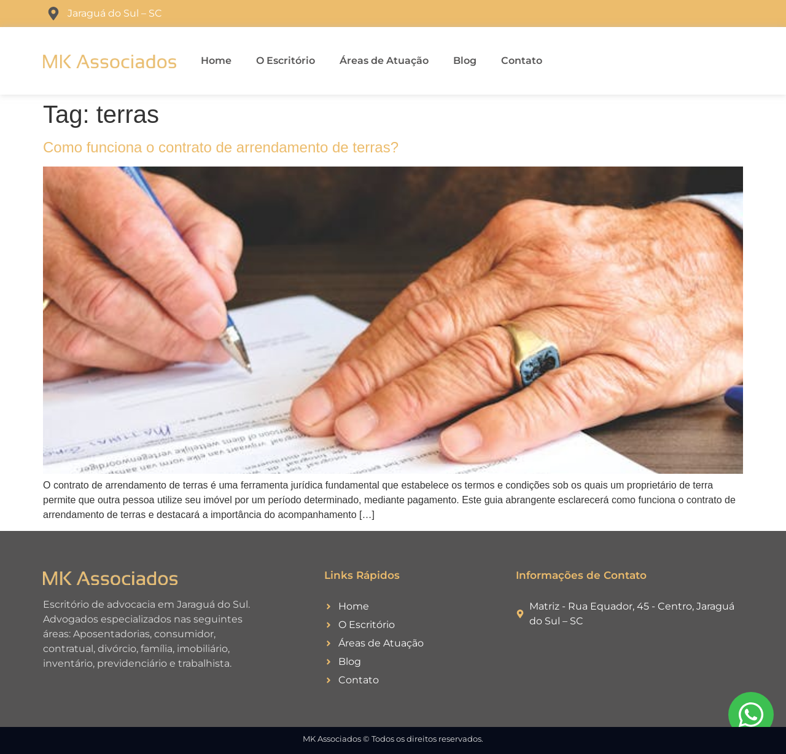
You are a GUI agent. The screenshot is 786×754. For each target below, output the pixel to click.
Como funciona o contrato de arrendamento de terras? (221, 147)
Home (216, 60)
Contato (521, 60)
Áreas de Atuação (384, 60)
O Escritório (285, 60)
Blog (465, 60)
